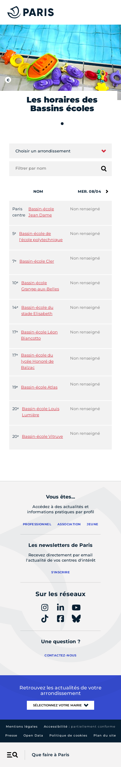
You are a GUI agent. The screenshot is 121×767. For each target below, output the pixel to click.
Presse (11, 735)
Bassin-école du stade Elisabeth (37, 310)
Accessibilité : (79, 727)
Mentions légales (22, 727)
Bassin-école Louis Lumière (40, 411)
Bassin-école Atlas (39, 387)
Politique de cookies (68, 735)
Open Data (33, 735)
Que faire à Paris (50, 754)
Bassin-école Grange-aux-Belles (40, 285)
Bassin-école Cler (36, 261)
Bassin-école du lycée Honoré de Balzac (37, 361)
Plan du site (105, 735)
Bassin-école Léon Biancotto (39, 335)
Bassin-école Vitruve (42, 436)
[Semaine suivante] (107, 191)
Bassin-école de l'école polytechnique (41, 236)
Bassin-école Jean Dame (41, 211)
